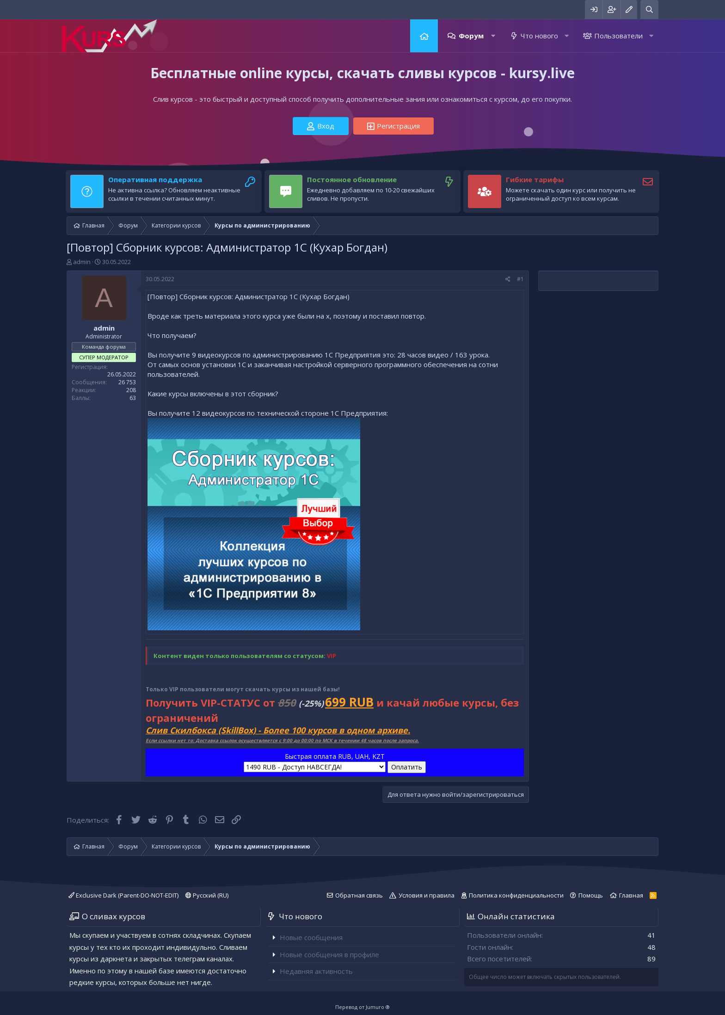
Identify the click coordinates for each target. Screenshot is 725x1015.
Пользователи (618, 35)
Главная (424, 35)
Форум (471, 35)
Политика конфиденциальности (516, 895)
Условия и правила (427, 895)
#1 (520, 279)
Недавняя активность (316, 971)
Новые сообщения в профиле (329, 954)
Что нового (539, 35)
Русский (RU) (206, 895)
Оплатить (406, 767)
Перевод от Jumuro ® (362, 1006)
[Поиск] (649, 9)
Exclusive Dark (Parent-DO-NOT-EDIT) (123, 895)
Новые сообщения (311, 937)
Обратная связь (359, 895)
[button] (493, 35)
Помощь (590, 895)
